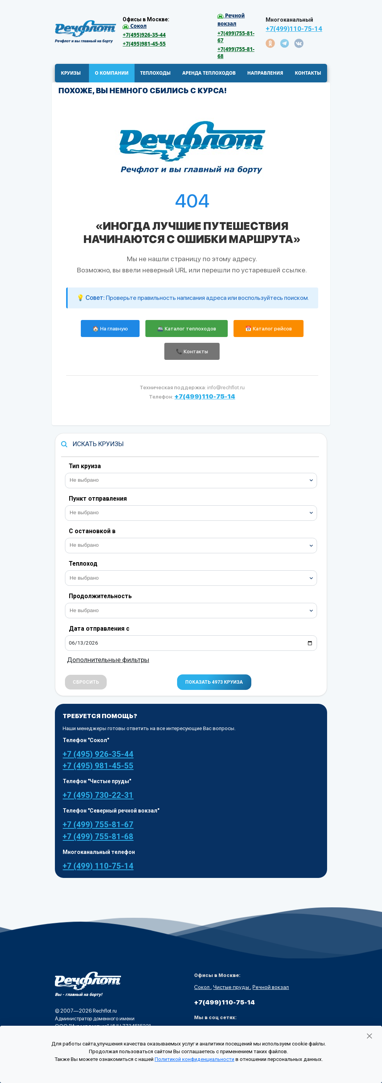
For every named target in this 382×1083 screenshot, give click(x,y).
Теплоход (83, 564)
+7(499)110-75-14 (294, 29)
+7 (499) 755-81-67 (98, 825)
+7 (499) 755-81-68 (98, 837)
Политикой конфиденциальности (194, 1059)
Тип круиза (85, 466)
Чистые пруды (231, 988)
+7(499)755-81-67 (235, 37)
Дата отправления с (99, 629)
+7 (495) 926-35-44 (98, 754)
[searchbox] (194, 480)
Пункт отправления (98, 499)
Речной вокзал (270, 988)
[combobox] (191, 481)
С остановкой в (92, 531)
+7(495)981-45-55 (144, 43)
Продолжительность (100, 596)
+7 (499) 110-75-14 (98, 866)
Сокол (202, 988)
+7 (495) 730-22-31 (98, 796)
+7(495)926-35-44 (144, 34)
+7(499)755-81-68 (235, 53)
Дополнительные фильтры (108, 660)
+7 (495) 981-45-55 (98, 766)
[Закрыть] (369, 1036)
